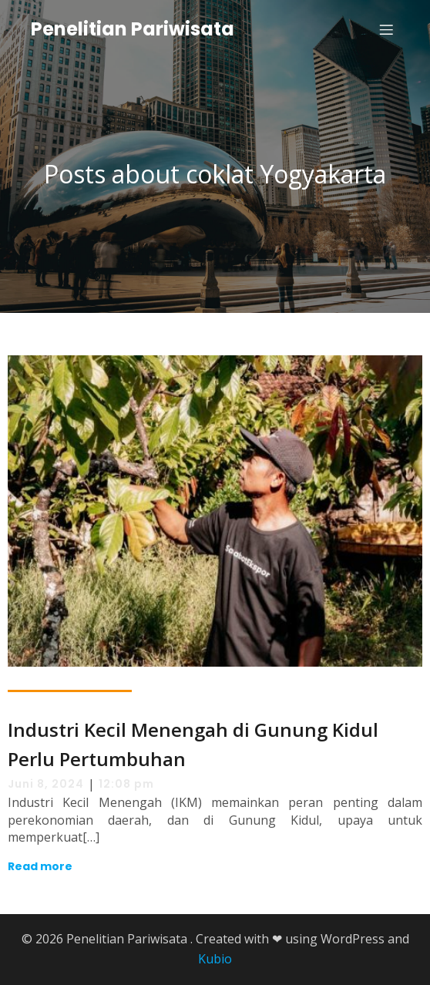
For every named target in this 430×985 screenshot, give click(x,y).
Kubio (215, 958)
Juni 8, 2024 (46, 784)
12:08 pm (126, 784)
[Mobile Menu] (386, 29)
